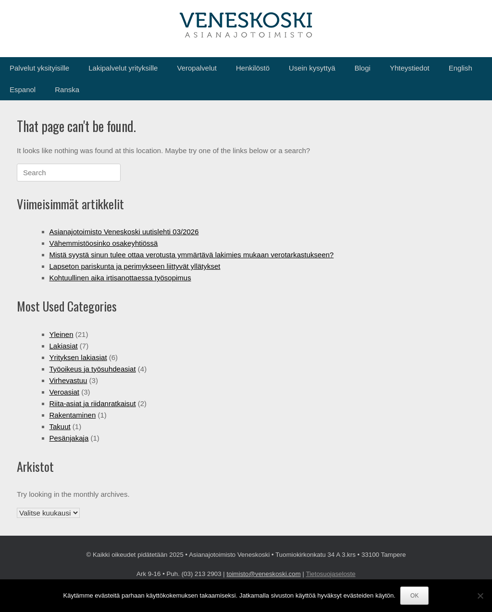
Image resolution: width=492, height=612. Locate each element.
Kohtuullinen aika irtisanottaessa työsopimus (120, 278)
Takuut (60, 426)
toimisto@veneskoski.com (264, 573)
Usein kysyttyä (312, 68)
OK (414, 595)
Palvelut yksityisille (39, 68)
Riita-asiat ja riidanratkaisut (92, 403)
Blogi (362, 68)
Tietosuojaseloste (331, 573)
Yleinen (61, 334)
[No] (480, 595)
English (460, 68)
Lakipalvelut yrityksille (123, 68)
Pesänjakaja (69, 438)
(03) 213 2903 (201, 573)
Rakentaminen (72, 415)
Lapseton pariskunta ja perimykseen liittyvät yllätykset (135, 266)
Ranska (67, 89)
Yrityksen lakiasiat (78, 357)
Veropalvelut (197, 68)
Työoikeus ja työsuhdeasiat (92, 369)
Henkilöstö (253, 68)
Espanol (23, 89)
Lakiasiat (63, 346)
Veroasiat (64, 392)
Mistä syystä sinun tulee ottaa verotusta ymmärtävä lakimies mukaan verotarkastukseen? (191, 255)
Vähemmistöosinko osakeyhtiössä (103, 243)
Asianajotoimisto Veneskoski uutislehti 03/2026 (124, 232)
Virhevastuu (68, 380)
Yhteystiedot (410, 68)
